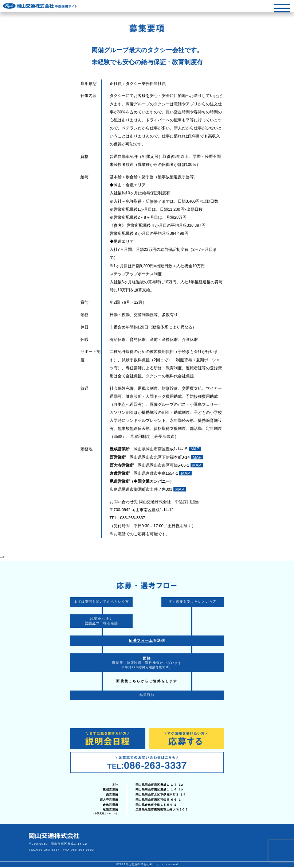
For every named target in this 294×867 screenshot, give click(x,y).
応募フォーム (141, 640)
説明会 (90, 623)
